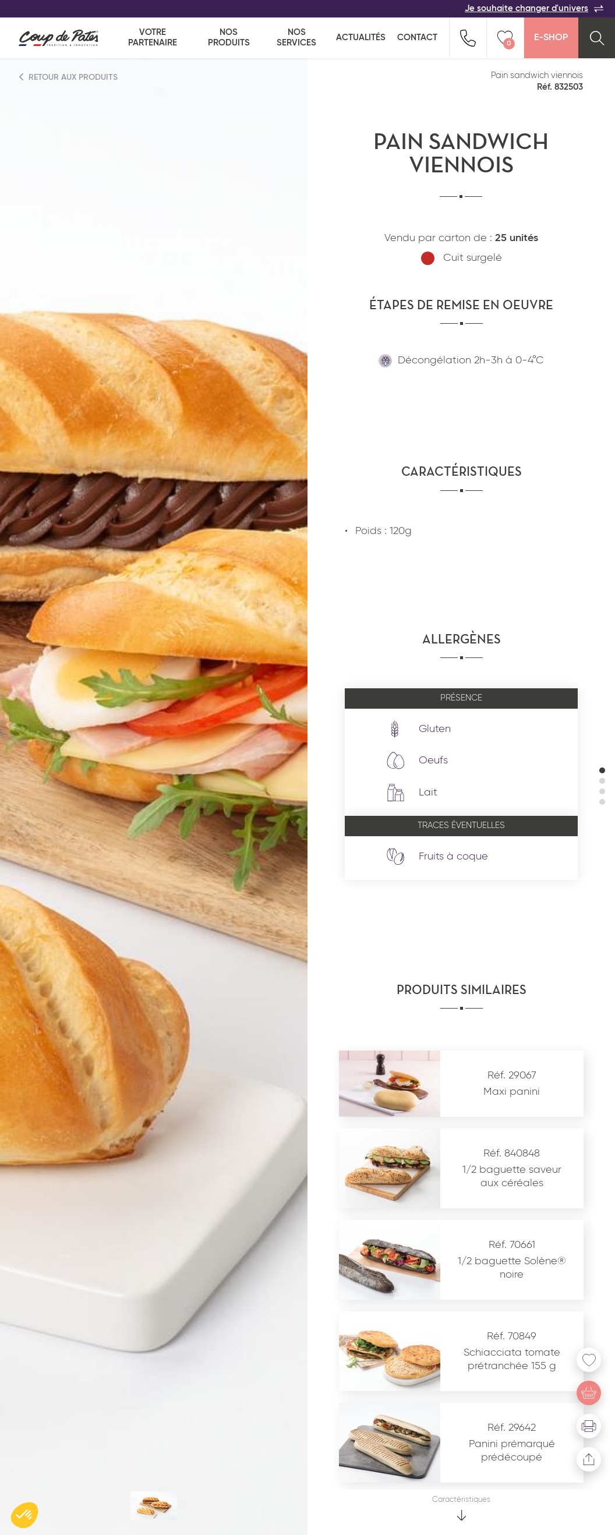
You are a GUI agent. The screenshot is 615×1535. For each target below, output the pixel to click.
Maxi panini (511, 1092)
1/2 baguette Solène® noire (512, 1268)
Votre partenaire (152, 37)
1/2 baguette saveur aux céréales (511, 1177)
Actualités (361, 37)
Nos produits (229, 37)
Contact (417, 37)
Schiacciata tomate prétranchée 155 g (512, 1359)
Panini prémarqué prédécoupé (512, 1451)
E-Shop (551, 38)
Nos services (296, 37)
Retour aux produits (68, 77)
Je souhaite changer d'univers (534, 8)
